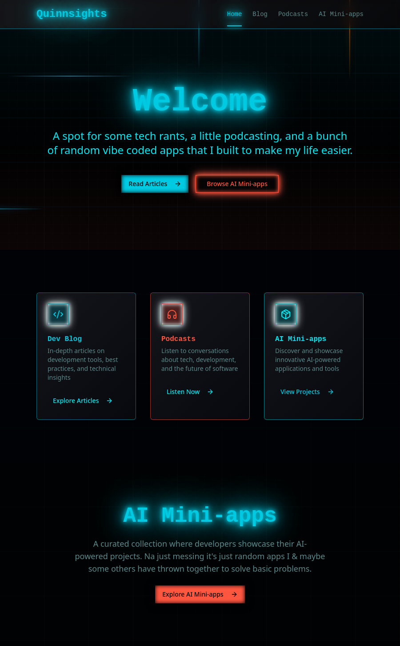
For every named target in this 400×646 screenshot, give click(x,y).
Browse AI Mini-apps (237, 183)
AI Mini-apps (341, 14)
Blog (260, 14)
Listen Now (190, 391)
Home (234, 15)
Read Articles (154, 183)
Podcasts (293, 14)
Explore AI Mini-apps (199, 594)
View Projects (307, 391)
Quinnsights (71, 14)
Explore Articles (83, 400)
